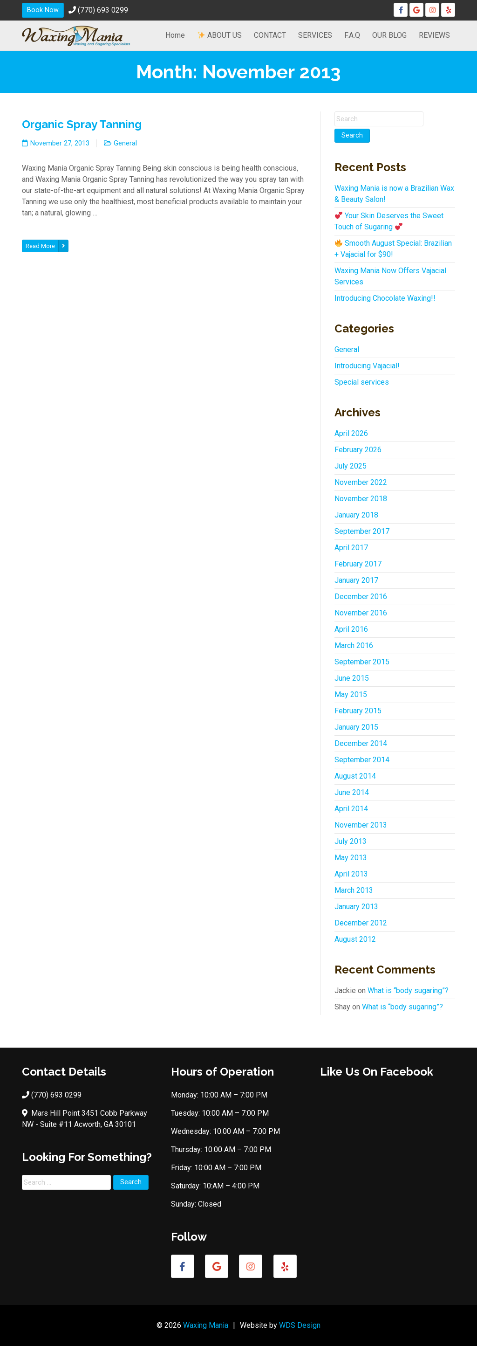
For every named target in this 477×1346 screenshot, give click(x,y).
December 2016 (360, 596)
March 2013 (353, 890)
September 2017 (361, 531)
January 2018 (356, 515)
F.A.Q (352, 35)
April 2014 (351, 808)
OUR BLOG (389, 35)
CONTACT (270, 35)
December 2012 (360, 922)
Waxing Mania (205, 1325)
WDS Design (299, 1325)
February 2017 (358, 563)
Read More (47, 246)
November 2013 (360, 825)
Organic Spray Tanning (82, 124)
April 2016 (351, 629)
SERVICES (315, 35)
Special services (361, 382)
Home (175, 35)
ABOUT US (220, 35)
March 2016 (353, 645)
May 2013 (350, 857)
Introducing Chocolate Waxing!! (385, 298)
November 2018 (360, 498)
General (125, 143)
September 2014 (361, 759)
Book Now (43, 10)
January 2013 (356, 906)
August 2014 (355, 776)
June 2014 (351, 792)
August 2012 (355, 939)
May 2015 (350, 694)
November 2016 (360, 612)
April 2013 (351, 874)
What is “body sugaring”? (408, 990)
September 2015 (361, 661)
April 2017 (351, 547)
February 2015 (358, 710)
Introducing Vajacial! (367, 365)
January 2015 (356, 727)
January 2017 (356, 580)
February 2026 (358, 449)
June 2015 (351, 678)
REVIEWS (434, 35)
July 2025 (350, 466)
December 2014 (360, 743)
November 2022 (360, 482)
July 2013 (350, 841)
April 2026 (351, 433)
